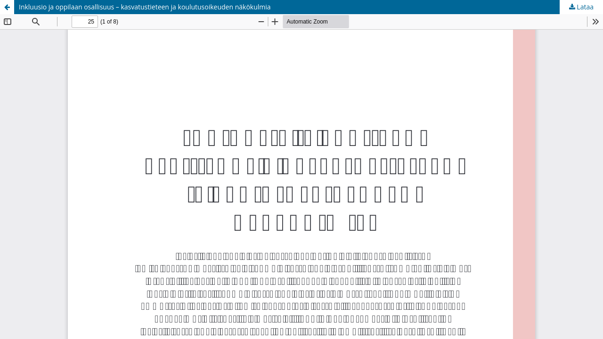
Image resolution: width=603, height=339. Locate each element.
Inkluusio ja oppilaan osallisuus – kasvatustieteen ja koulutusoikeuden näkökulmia (145, 6)
